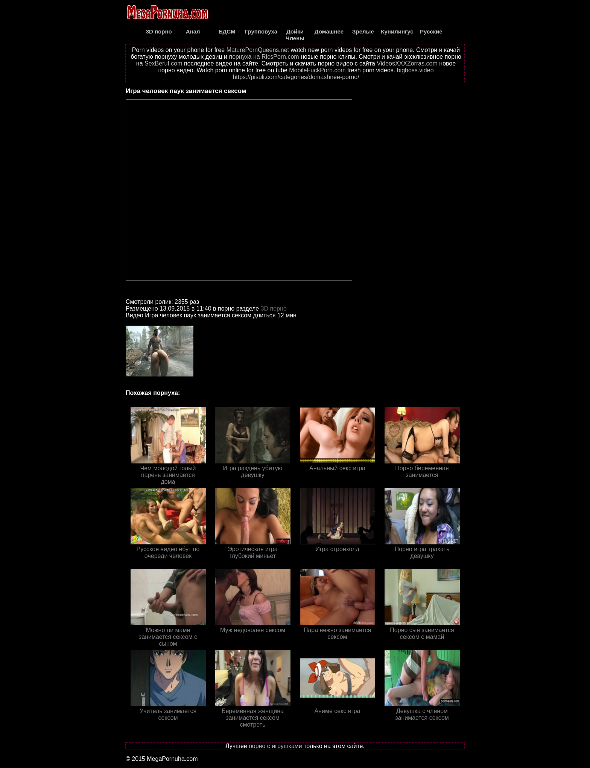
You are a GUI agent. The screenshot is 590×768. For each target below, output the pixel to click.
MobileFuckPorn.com (317, 70)
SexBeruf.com (163, 63)
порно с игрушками (275, 746)
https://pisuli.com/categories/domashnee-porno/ (296, 77)
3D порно (274, 308)
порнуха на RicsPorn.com (264, 56)
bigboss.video (415, 70)
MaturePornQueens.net (258, 50)
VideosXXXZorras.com (407, 63)
